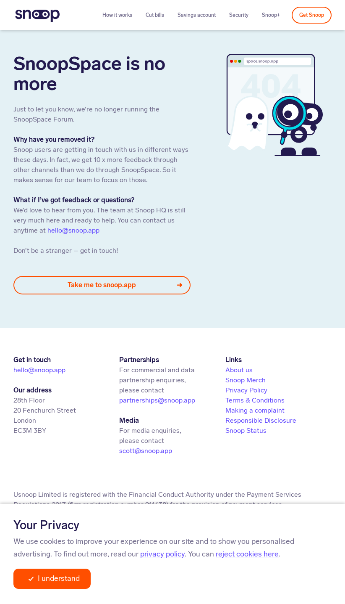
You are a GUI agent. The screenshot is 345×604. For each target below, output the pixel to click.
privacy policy (162, 554)
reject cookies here (247, 554)
